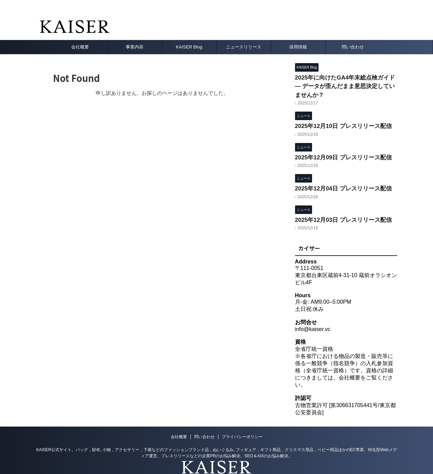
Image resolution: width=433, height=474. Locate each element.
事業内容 (134, 46)
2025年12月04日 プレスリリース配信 (338, 171)
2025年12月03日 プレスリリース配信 (338, 200)
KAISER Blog (189, 46)
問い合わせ (353, 46)
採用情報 (298, 46)
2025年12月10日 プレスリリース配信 (338, 113)
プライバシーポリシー (242, 417)
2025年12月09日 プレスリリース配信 (338, 142)
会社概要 (80, 46)
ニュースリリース (243, 46)
